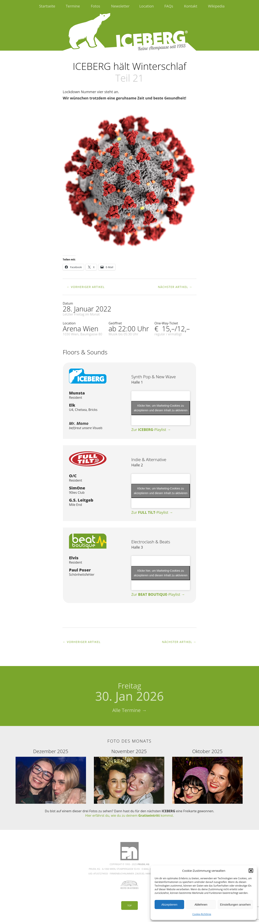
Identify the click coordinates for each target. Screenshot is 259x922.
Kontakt (190, 6)
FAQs (168, 6)
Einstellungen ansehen (235, 904)
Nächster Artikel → (175, 287)
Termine (73, 6)
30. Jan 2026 (129, 692)
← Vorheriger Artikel (86, 287)
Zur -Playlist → (151, 429)
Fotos (95, 6)
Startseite (47, 6)
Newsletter (120, 6)
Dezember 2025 (50, 751)
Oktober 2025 (207, 751)
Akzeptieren (169, 904)
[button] (251, 871)
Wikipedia (216, 6)
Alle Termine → (129, 710)
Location (146, 6)
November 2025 (129, 751)
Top (129, 905)
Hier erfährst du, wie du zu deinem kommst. (129, 815)
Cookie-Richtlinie (201, 914)
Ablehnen (200, 904)
